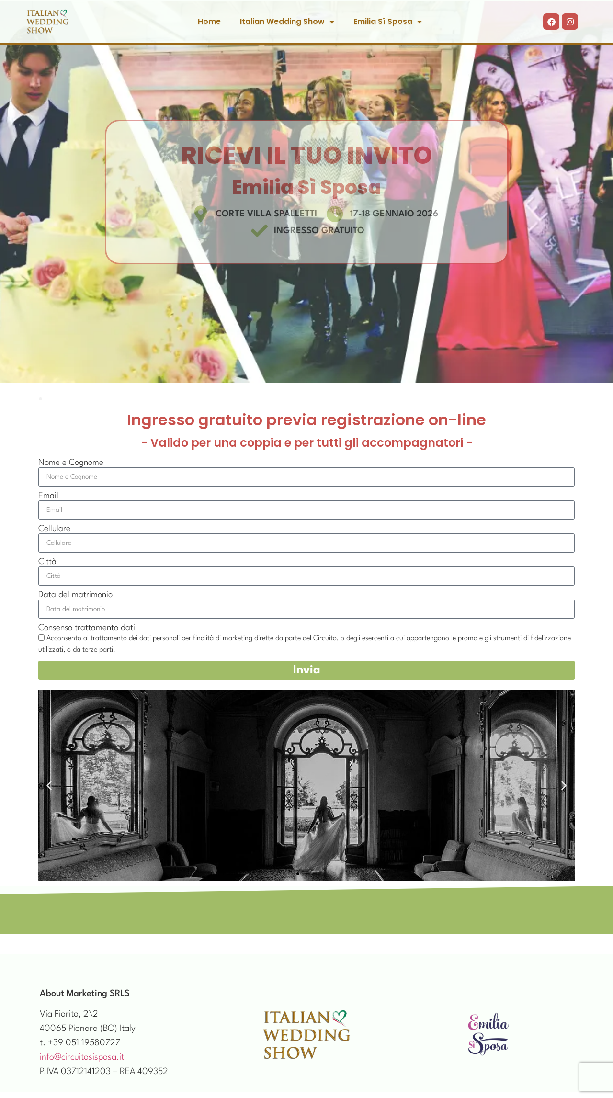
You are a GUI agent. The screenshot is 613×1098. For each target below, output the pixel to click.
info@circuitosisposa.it (82, 1057)
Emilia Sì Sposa (387, 21)
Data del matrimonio (75, 595)
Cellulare (54, 529)
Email (48, 496)
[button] (49, 786)
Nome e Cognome (70, 463)
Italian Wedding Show (287, 21)
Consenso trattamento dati (86, 628)
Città (47, 562)
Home (209, 21)
